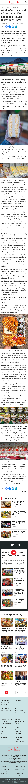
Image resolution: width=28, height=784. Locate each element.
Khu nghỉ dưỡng (5, 721)
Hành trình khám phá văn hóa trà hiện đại (20, 665)
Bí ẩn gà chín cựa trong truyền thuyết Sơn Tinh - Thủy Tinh (18, 533)
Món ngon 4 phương (15, 7)
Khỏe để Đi (18, 731)
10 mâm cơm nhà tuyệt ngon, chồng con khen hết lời (19, 513)
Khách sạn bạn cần (6, 723)
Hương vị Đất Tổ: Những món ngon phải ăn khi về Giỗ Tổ (7, 630)
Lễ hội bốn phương (6, 713)
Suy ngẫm (18, 700)
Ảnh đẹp (17, 723)
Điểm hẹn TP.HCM (6, 711)
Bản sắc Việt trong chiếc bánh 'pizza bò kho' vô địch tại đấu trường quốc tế (20, 648)
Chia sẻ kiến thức (19, 733)
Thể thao (3, 733)
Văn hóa (3, 729)
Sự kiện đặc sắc (19, 741)
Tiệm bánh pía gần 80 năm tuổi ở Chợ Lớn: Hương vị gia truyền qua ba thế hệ (19, 591)
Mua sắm (4, 737)
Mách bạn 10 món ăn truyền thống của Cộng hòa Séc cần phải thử (19, 503)
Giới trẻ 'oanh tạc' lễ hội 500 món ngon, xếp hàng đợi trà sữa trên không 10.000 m (19, 571)
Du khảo (17, 717)
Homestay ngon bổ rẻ (6, 719)
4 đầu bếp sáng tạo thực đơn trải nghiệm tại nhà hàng (18, 523)
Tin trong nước (5, 702)
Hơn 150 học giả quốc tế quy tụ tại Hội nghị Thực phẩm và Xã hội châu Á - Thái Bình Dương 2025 (20, 683)
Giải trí (3, 727)
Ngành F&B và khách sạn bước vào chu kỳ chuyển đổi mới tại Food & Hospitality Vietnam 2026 (20, 630)
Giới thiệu (7, 779)
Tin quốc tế (4, 704)
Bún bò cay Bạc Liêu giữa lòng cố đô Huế (6, 665)
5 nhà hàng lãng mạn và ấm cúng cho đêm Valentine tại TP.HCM (6, 648)
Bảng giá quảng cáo (17, 779)
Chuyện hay (18, 737)
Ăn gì (8, 7)
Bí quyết (17, 727)
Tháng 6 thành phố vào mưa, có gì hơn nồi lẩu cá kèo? (19, 601)
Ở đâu (3, 717)
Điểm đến (17, 719)
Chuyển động (5, 700)
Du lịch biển (5, 708)
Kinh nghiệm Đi (19, 729)
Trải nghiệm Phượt (20, 721)
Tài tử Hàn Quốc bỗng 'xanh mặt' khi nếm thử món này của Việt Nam (19, 581)
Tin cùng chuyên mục (12, 614)
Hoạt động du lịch (20, 739)
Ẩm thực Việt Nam (20, 711)
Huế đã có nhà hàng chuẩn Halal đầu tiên (6, 682)
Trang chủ (3, 7)
